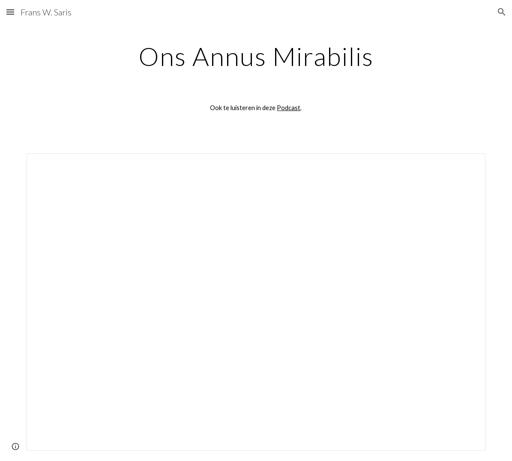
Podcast (288, 107)
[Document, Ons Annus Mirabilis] (256, 302)
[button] (10, 12)
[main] (256, 56)
